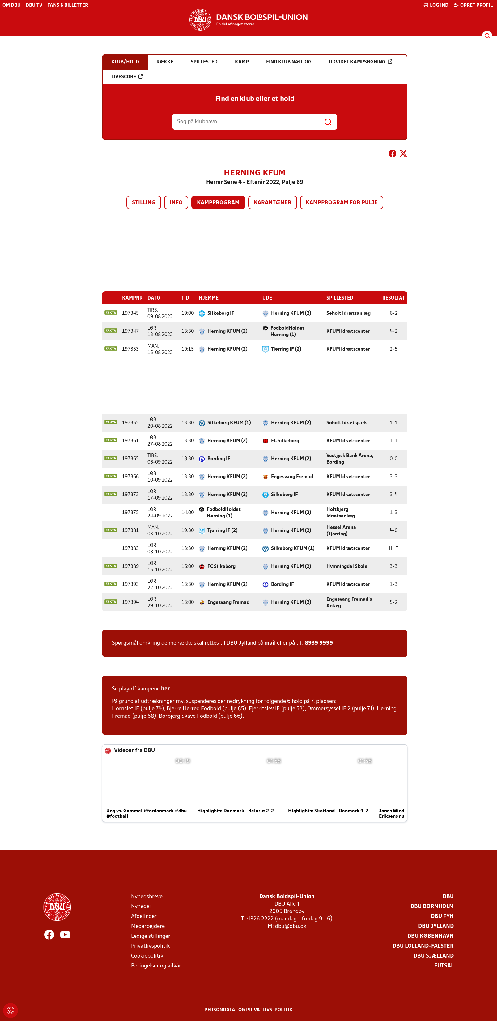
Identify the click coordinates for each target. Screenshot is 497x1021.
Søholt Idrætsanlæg (348, 313)
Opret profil (473, 5)
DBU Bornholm (432, 906)
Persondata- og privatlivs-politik (248, 1010)
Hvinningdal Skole (346, 566)
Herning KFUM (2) (291, 313)
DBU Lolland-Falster (423, 946)
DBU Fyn (442, 916)
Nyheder (141, 906)
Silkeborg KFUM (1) (229, 423)
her (165, 688)
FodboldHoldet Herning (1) (287, 331)
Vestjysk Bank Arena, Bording (349, 458)
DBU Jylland (436, 926)
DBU (448, 896)
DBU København (430, 936)
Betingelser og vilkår (156, 965)
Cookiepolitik (147, 955)
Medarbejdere (148, 926)
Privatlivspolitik (150, 946)
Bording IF (218, 458)
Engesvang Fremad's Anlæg (349, 602)
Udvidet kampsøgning (360, 61)
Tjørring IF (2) (286, 349)
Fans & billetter (67, 5)
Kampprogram (218, 202)
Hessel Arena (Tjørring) (341, 530)
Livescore (127, 76)
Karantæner (272, 202)
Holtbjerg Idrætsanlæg (340, 512)
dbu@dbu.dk (290, 926)
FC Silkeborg (285, 441)
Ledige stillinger (150, 936)
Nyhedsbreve (147, 896)
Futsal (444, 965)
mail (270, 643)
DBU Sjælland (434, 955)
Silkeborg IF (220, 313)
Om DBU (11, 5)
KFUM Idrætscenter (348, 331)
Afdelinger (144, 916)
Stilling (143, 202)
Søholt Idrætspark (346, 423)
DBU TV (34, 5)
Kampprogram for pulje (342, 202)
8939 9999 (319, 643)
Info (176, 202)
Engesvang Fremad (292, 476)
